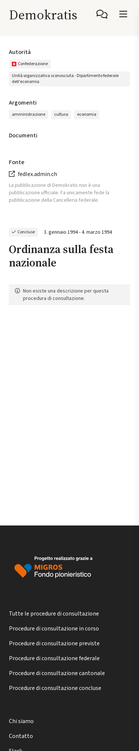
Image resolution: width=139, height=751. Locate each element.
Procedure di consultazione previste (54, 643)
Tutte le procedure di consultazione (54, 614)
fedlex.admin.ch (37, 174)
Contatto (21, 736)
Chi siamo (21, 721)
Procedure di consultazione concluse (55, 688)
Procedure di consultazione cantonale (57, 673)
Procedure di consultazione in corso (54, 628)
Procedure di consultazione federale (54, 658)
